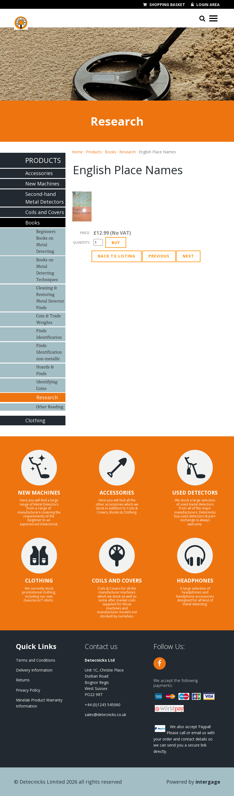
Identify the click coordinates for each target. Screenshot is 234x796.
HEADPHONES (195, 580)
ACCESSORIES (117, 492)
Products (94, 151)
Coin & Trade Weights (48, 319)
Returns (23, 680)
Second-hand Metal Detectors (44, 198)
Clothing (35, 420)
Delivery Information (34, 670)
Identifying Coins (46, 385)
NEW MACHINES (39, 492)
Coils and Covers (44, 212)
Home (77, 151)
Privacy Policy (28, 690)
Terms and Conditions (35, 660)
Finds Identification (49, 334)
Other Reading (50, 406)
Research (127, 151)
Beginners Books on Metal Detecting (46, 241)
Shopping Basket (167, 5)
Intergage (208, 781)
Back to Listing (116, 256)
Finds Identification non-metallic (49, 352)
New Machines (42, 183)
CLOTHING (39, 580)
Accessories (39, 173)
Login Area (208, 5)
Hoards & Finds (45, 370)
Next (188, 256)
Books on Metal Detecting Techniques (47, 269)
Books (110, 151)
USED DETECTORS (195, 492)
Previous (158, 256)
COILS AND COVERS (117, 580)
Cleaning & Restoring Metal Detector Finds (50, 297)
